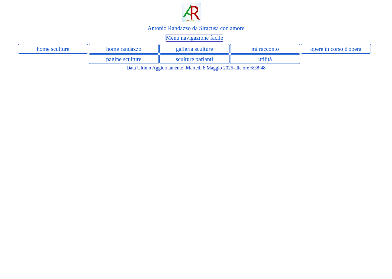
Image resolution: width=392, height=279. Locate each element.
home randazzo (123, 49)
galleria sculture (194, 49)
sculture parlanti (194, 59)
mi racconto (265, 49)
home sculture (53, 49)
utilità (265, 59)
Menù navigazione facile (194, 37)
